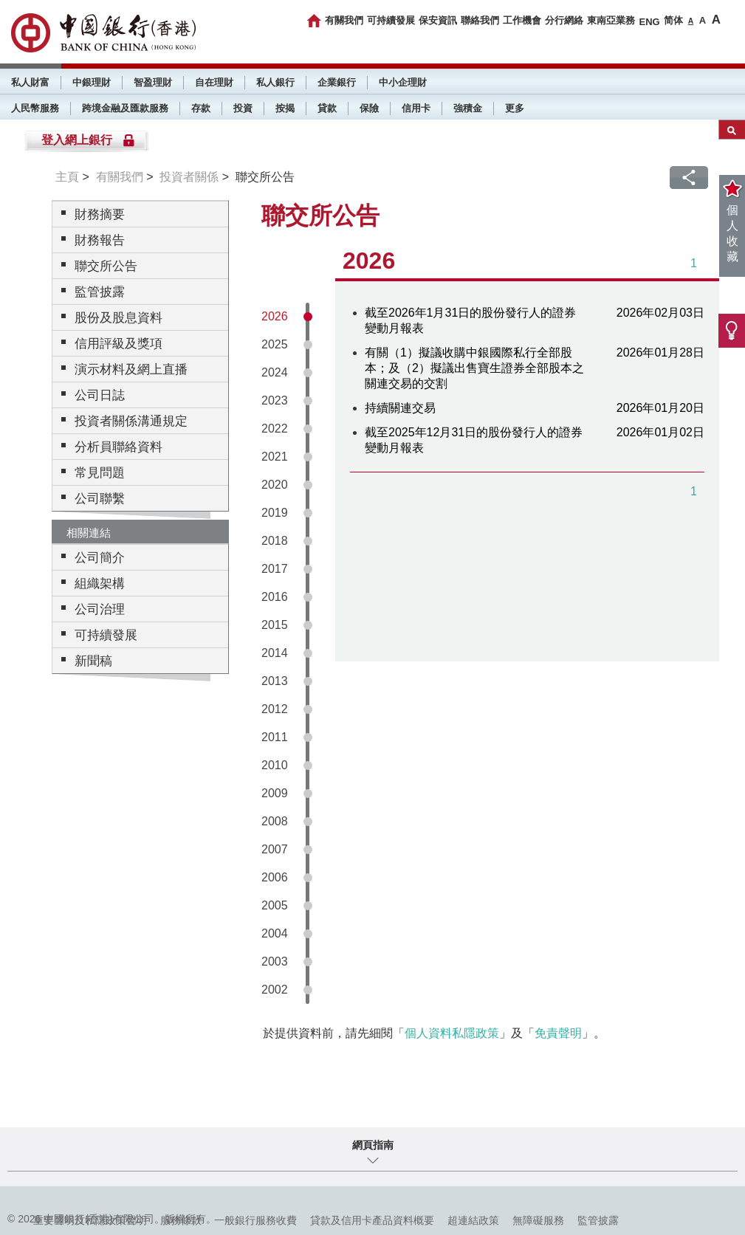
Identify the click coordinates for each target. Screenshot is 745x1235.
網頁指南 (373, 1145)
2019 (274, 512)
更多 (514, 108)
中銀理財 (91, 82)
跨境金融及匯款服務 (125, 108)
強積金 (467, 108)
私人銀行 (275, 82)
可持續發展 (391, 20)
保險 (369, 108)
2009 (274, 793)
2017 (274, 569)
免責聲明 (558, 1033)
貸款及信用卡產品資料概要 (372, 1220)
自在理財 (214, 82)
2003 (274, 961)
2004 (274, 933)
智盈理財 (153, 82)
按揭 (285, 108)
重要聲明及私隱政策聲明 (90, 1220)
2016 (274, 597)
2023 (274, 400)
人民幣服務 (35, 108)
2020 (274, 484)
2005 (274, 905)
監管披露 (598, 1220)
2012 (274, 709)
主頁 (67, 177)
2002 (274, 989)
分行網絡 (564, 20)
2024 (274, 372)
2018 (274, 540)
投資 (243, 108)
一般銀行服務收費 (255, 1220)
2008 (274, 821)
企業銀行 (336, 82)
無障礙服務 (538, 1220)
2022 (274, 428)
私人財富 (30, 82)
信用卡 (416, 108)
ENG (649, 21)
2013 (274, 681)
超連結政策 (473, 1220)
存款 (200, 108)
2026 (274, 316)
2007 (274, 849)
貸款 (327, 108)
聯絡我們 (480, 20)
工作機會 (522, 20)
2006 (274, 877)
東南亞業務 (611, 20)
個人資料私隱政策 (452, 1033)
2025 (274, 344)
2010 (274, 765)
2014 (274, 653)
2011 (274, 737)
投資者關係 (189, 177)
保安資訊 (438, 20)
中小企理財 (403, 82)
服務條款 (181, 1220)
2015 (274, 625)
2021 (274, 456)
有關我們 (344, 20)
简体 (673, 20)
